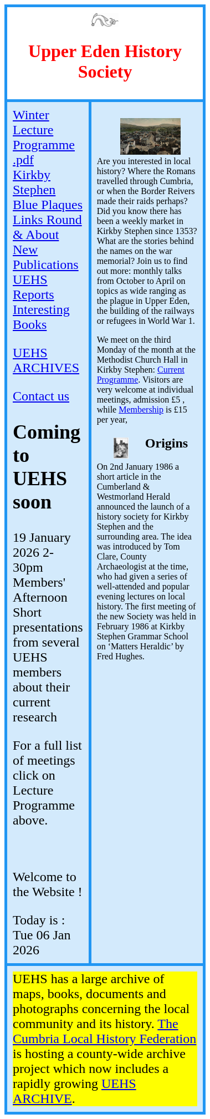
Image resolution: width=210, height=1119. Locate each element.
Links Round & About (47, 227)
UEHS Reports (33, 287)
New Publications (46, 257)
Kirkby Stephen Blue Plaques (48, 189)
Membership (141, 409)
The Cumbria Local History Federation (104, 1031)
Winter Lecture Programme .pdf (44, 137)
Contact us (41, 396)
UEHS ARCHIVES (46, 360)
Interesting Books (41, 317)
